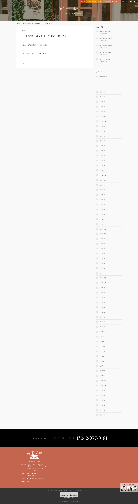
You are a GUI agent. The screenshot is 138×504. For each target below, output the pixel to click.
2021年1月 (102, 376)
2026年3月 (102, 102)
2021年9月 (102, 341)
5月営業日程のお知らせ (105, 38)
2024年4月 (102, 209)
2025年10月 (102, 126)
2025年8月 (102, 136)
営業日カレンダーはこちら (29, 53)
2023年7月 (102, 248)
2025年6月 (102, 146)
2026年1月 (102, 111)
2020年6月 (102, 405)
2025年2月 (102, 160)
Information (27, 64)
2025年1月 (102, 165)
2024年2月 (102, 214)
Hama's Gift (116, 1)
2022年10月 (102, 288)
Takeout (107, 1)
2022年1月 (102, 332)
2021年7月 (102, 351)
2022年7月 (102, 302)
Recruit (124, 1)
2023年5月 (102, 258)
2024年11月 (102, 175)
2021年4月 (102, 366)
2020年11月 (102, 386)
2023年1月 (102, 273)
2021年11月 (102, 337)
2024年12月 (102, 170)
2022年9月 (102, 292)
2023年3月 (102, 263)
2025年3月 (102, 155)
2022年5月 (102, 312)
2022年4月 (102, 317)
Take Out (71, 490)
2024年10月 (102, 180)
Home (83, 1)
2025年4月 (102, 151)
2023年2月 (102, 268)
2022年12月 (102, 278)
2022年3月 (102, 322)
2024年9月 (102, 185)
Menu (100, 1)
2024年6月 (102, 200)
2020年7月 (102, 400)
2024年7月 (102, 195)
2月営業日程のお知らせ (105, 59)
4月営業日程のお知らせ (105, 45)
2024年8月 (102, 190)
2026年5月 (102, 92)
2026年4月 (102, 97)
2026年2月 (102, 107)
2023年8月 (102, 244)
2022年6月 (102, 307)
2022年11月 (102, 283)
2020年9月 (102, 390)
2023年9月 (102, 239)
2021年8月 (102, 346)
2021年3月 (102, 371)
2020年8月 (102, 395)
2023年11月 (102, 229)
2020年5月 (102, 410)
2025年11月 (102, 121)
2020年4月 (102, 415)
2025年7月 (102, 141)
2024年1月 (102, 219)
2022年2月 (102, 327)
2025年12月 (102, 116)
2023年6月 (102, 253)
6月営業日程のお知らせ (105, 32)
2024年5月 (102, 204)
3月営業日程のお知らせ (105, 52)
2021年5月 (102, 361)
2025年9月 (102, 131)
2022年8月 (102, 297)
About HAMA (92, 1)
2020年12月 (102, 381)
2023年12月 (102, 224)
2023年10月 (102, 234)
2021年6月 (102, 356)
